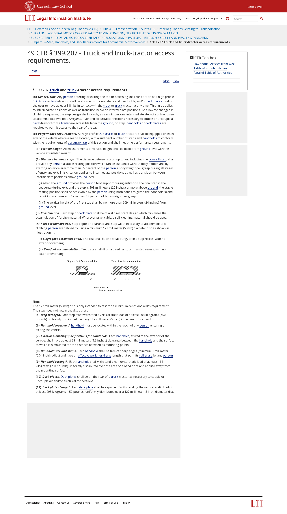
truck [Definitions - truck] (72, 89)
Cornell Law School (53, 5)
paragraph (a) (77, 142)
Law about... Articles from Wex (213, 64)
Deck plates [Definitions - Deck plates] (69, 377)
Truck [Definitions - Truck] (54, 89)
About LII (137, 18)
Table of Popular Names (210, 68)
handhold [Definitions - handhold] (77, 325)
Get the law (152, 18)
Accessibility (33, 502)
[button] (261, 18)
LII (29, 29)
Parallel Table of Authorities (212, 73)
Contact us (63, 502)
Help (96, 502)
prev (166, 80)
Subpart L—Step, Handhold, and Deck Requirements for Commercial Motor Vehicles (88, 42)
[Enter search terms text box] (245, 19)
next (176, 80)
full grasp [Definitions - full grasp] (145, 355)
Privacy (126, 502)
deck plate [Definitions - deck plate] (85, 213)
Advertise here (81, 502)
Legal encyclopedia (196, 18)
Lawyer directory (171, 18)
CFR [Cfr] (34, 71)
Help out (215, 18)
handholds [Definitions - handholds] (133, 123)
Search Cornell (254, 6)
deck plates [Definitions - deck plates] (154, 101)
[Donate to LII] (227, 18)
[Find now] (261, 19)
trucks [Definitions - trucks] (109, 134)
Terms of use (110, 502)
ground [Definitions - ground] (108, 123)
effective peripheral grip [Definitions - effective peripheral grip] (94, 355)
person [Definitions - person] (68, 97)
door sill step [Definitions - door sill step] (157, 159)
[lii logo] (66, 18)
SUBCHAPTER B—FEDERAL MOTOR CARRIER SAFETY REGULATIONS (77, 38)
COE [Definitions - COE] (35, 101)
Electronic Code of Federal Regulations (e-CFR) (66, 29)
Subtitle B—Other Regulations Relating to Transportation (181, 29)
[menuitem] (137, 18)
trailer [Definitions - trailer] (65, 123)
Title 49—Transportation (119, 29)
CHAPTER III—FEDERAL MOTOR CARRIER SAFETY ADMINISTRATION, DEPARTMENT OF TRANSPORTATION (104, 33)
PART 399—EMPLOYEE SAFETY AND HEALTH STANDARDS (168, 38)
